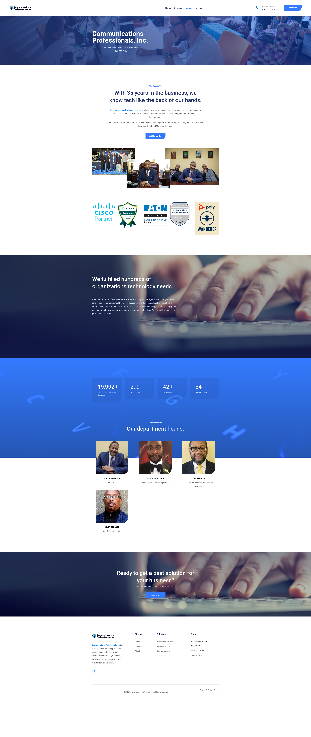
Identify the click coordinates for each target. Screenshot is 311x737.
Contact (199, 8)
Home (168, 8)
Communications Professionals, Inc (125, 110)
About (189, 8)
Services (178, 8)
